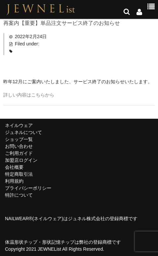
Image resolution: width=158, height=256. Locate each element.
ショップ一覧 (19, 139)
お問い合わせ (19, 146)
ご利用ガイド (19, 153)
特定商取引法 (19, 174)
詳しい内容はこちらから (28, 94)
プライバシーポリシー (28, 188)
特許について (19, 195)
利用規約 (14, 181)
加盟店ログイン (21, 160)
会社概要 (14, 167)
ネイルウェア (19, 125)
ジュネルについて (23, 132)
